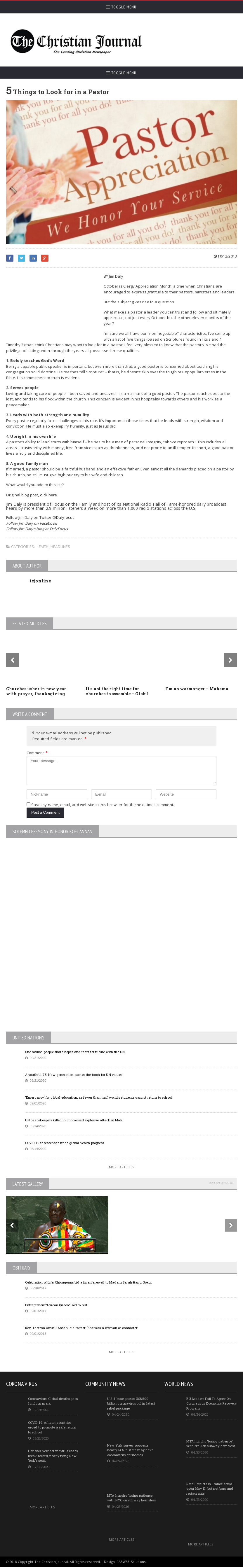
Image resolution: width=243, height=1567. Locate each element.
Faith (44, 546)
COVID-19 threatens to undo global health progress (64, 1143)
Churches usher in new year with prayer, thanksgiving (36, 691)
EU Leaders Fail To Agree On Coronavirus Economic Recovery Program (211, 1403)
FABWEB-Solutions (131, 1561)
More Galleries (219, 1182)
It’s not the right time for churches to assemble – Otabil (117, 691)
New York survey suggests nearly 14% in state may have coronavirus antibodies (130, 1450)
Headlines (60, 546)
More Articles (121, 1167)
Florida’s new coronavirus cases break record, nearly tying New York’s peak (53, 1456)
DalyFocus (59, 528)
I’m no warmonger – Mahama (196, 688)
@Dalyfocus (63, 517)
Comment (37, 752)
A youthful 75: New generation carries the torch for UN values (73, 1074)
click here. (50, 495)
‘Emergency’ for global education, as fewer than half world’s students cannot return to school (98, 1097)
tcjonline (40, 581)
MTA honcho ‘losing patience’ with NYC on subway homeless (131, 1498)
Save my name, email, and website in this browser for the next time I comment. (102, 804)
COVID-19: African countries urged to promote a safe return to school (52, 1427)
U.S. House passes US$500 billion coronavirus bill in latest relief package (131, 1403)
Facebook (48, 523)
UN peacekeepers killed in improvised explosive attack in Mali (73, 1120)
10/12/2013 (225, 256)
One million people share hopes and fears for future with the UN (75, 1052)
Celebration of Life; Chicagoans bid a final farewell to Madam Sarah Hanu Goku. (88, 1282)
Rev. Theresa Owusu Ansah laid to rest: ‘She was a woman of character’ (81, 1328)
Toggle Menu (121, 7)
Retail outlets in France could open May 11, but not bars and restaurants (209, 1489)
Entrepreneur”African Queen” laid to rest (56, 1305)
